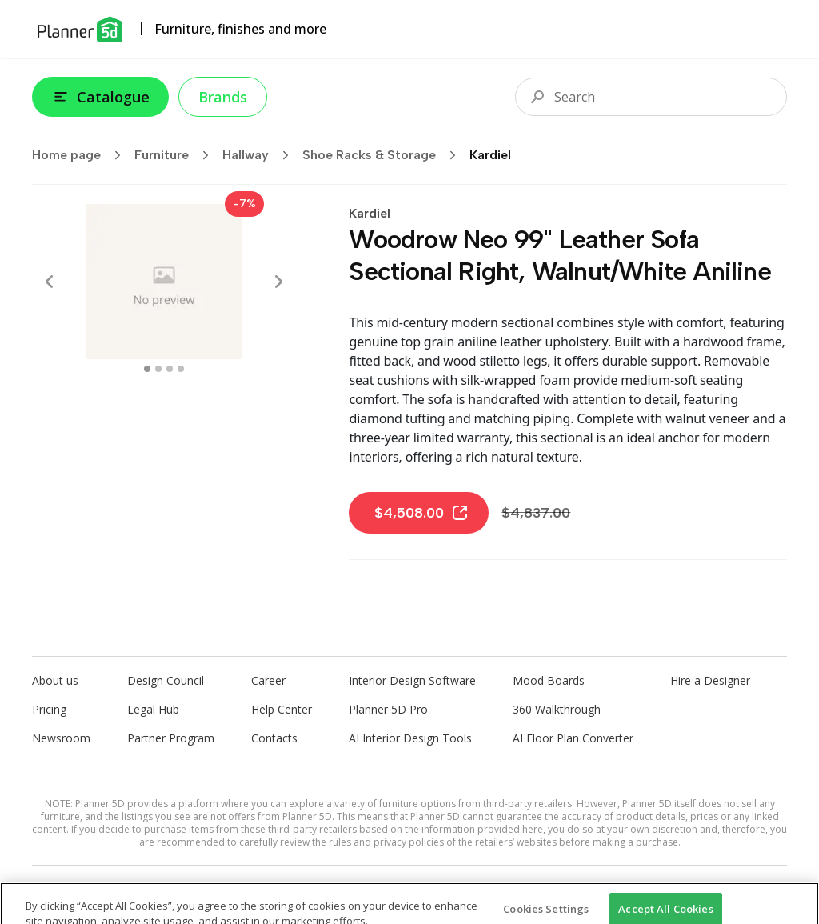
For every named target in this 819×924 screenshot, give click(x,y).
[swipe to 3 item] (181, 369)
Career (268, 680)
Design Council (165, 680)
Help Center (281, 709)
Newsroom (61, 738)
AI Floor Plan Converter (573, 738)
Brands (222, 96)
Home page (81, 155)
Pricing (49, 709)
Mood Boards (549, 680)
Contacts (274, 738)
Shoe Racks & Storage (384, 155)
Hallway (260, 155)
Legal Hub (153, 709)
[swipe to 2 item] (169, 369)
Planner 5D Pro (388, 709)
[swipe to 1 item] (158, 369)
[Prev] (49, 281)
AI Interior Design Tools (410, 738)
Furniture (176, 155)
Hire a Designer (710, 680)
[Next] (278, 281)
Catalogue (100, 96)
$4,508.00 (421, 512)
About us (55, 680)
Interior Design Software (412, 680)
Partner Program (170, 738)
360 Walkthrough (557, 709)
